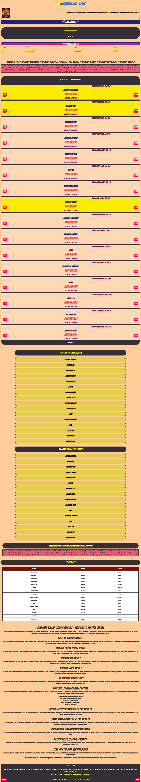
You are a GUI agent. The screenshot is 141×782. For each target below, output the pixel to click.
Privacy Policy (76, 775)
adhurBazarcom (70, 4)
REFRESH (137, 779)
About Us (53, 775)
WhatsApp (4, 779)
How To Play (86, 775)
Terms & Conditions (64, 775)
